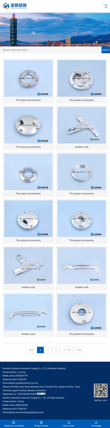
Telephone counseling (14, 424)
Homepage (96, 424)
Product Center (41, 424)
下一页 (66, 350)
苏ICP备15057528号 (27, 394)
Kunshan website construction (32, 390)
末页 (79, 350)
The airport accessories (28, 100)
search (105, 50)
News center (68, 424)
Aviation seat (81, 147)
